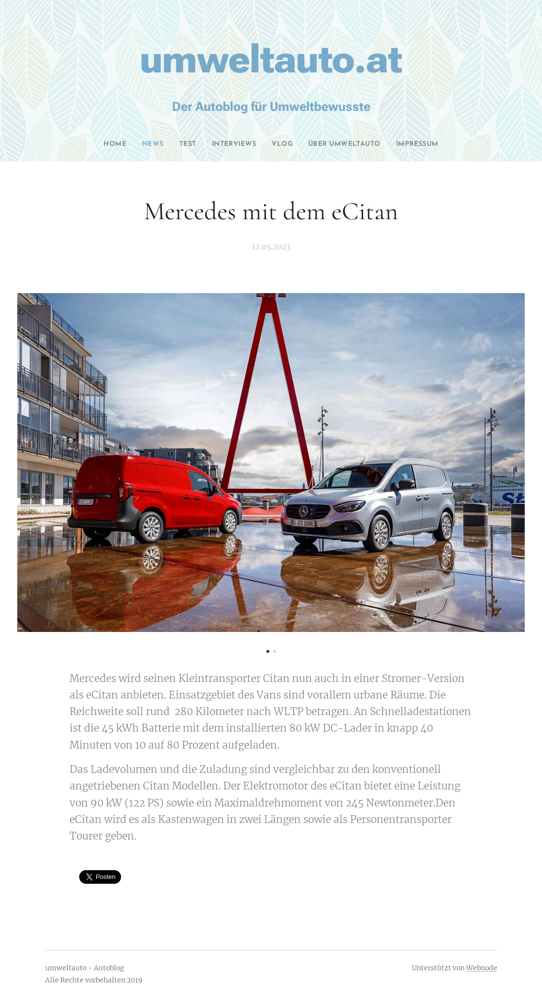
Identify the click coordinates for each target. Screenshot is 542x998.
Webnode (481, 967)
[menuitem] (102, 144)
